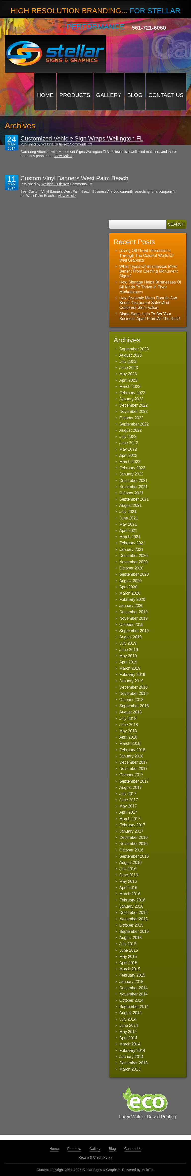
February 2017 (132, 825)
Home (45, 95)
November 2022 (133, 411)
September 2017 (134, 781)
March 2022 (130, 462)
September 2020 (134, 574)
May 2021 (128, 524)
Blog (135, 95)
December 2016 (133, 837)
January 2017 (131, 831)
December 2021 (133, 480)
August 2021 (130, 505)
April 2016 (128, 888)
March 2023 (130, 386)
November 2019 (133, 618)
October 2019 (131, 624)
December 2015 (133, 912)
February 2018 (132, 750)
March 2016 (130, 894)
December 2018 (133, 687)
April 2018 (128, 737)
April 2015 (128, 963)
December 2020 (133, 556)
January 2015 (131, 982)
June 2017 (128, 800)
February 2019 (132, 674)
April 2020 (128, 587)
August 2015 (130, 938)
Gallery (108, 95)
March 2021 (130, 537)
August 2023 (130, 355)
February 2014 (132, 1050)
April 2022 (128, 455)
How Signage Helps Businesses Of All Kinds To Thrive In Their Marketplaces (150, 287)
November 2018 (133, 693)
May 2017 (128, 806)
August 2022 (130, 430)
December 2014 (133, 988)
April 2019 (128, 662)
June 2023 (128, 368)
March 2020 (130, 593)
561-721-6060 (149, 28)
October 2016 (131, 850)
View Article (63, 156)
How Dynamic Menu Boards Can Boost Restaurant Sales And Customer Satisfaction (148, 303)
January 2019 (131, 681)
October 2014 (131, 1000)
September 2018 (134, 706)
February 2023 (132, 393)
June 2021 (128, 518)
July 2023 (128, 361)
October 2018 (131, 700)
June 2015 (128, 950)
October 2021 (131, 493)
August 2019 (130, 637)
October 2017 (131, 775)
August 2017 (130, 787)
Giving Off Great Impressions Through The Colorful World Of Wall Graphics (146, 255)
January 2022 (131, 474)
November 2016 (133, 844)
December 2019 (133, 612)
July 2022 (128, 436)
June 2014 (128, 1025)
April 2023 (128, 380)
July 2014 (128, 1019)
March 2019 (130, 668)
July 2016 (128, 869)
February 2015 (132, 975)
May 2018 (128, 731)
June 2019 (128, 650)
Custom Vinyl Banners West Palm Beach (74, 178)
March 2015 (130, 969)
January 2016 (131, 906)
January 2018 (131, 756)
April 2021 (128, 530)
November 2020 (133, 562)
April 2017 (128, 812)
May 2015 (128, 956)
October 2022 (131, 418)
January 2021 (131, 549)
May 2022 (128, 449)
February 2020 (132, 599)
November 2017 (133, 768)
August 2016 (130, 862)
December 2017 (133, 762)
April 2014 (128, 1038)
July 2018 (128, 718)
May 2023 (128, 374)
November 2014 (133, 994)
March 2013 (130, 1069)
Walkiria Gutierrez (55, 144)
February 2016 (132, 900)
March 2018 (130, 743)
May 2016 (128, 881)
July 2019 (128, 643)
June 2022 (128, 443)
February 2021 (132, 543)
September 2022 (134, 424)
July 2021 (128, 512)
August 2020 (130, 581)
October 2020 (131, 568)
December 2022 (133, 405)
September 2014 (134, 1006)
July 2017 (128, 794)
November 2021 (133, 487)
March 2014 (130, 1044)
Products (74, 95)
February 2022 (132, 468)
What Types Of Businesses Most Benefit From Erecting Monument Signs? (148, 271)
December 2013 (133, 1063)
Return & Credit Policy (95, 1157)
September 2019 (134, 631)
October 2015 (131, 925)
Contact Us (166, 95)
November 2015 (133, 919)
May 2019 (128, 656)
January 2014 (131, 1057)
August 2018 (130, 712)
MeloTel (147, 1170)
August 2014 (130, 1013)
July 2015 (128, 944)
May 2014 (128, 1032)
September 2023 (134, 349)
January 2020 (131, 606)
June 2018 (128, 725)
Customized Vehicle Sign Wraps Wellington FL (81, 138)
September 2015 (134, 931)
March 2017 (130, 819)
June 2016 (128, 875)
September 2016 (134, 856)
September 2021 (134, 499)
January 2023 (131, 399)
